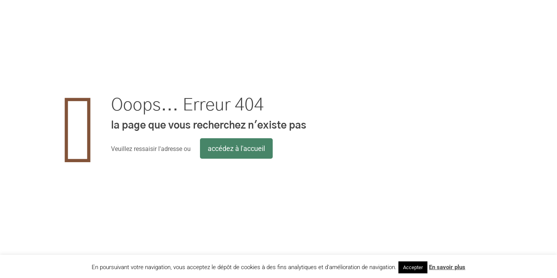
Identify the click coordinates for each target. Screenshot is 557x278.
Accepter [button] (413, 267)
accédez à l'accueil (236, 148)
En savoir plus (447, 267)
